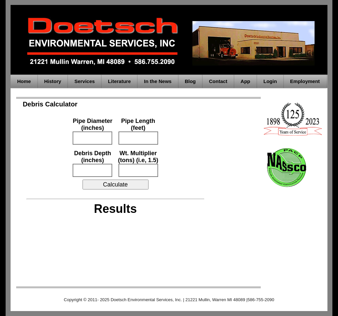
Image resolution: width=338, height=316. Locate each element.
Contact (218, 81)
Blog (190, 81)
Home (24, 81)
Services (84, 81)
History (52, 81)
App (245, 81)
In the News (157, 81)
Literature (119, 81)
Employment (305, 81)
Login (270, 81)
